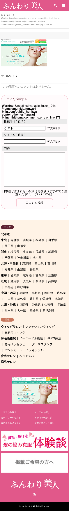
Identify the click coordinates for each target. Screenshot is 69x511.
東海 (4, 275)
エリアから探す (8, 412)
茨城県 (40, 251)
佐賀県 (48, 304)
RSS (34, 494)
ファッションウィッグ (40, 326)
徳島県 (21, 298)
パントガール (13, 350)
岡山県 (48, 293)
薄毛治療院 (8, 338)
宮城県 (27, 240)
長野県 (34, 269)
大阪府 (27, 281)
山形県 (21, 246)
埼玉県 (14, 251)
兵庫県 (52, 281)
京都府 (9, 287)
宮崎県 (34, 310)
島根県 (36, 293)
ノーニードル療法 (31, 338)
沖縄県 (36, 304)
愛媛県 (46, 298)
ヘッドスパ (26, 356)
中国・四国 (8, 293)
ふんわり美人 (26, 506)
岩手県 (52, 240)
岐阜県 (27, 275)
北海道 (5, 234)
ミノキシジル (35, 350)
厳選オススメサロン (11, 423)
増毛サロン (8, 361)
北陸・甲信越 (10, 263)
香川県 (34, 298)
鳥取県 (23, 293)
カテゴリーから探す (11, 417)
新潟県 (26, 263)
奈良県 (40, 281)
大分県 (21, 310)
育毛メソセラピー (16, 344)
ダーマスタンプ (42, 344)
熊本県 (9, 310)
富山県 (39, 263)
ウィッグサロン (11, 326)
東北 (4, 240)
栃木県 (37, 257)
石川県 (51, 263)
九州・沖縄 (8, 304)
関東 (4, 251)
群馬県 (52, 251)
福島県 (40, 240)
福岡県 (23, 304)
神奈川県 (23, 257)
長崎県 (61, 304)
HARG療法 (54, 338)
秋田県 (9, 246)
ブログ (9, 15)
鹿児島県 (48, 310)
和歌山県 (23, 287)
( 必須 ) (14, 121)
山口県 (9, 298)
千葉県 (9, 257)
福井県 (9, 269)
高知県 (59, 298)
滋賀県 (14, 281)
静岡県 (40, 275)
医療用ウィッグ (15, 332)
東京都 (27, 251)
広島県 (61, 293)
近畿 (4, 281)
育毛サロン (8, 356)
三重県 (52, 275)
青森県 (14, 240)
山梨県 (21, 269)
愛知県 (14, 275)
